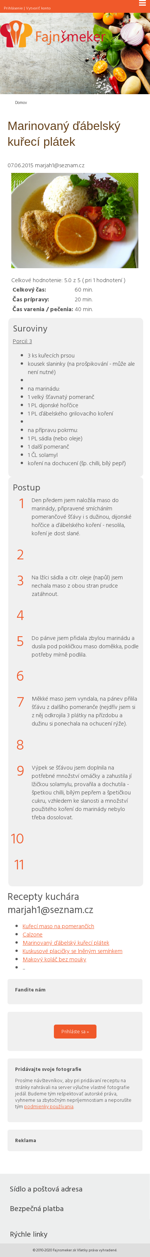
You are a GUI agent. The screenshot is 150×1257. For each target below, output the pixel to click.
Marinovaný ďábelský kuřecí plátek (66, 942)
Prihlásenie (13, 8)
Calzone (33, 934)
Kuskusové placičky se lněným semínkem (72, 950)
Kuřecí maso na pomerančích (58, 925)
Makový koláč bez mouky (54, 959)
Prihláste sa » (75, 1031)
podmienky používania (48, 1106)
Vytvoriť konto (38, 8)
